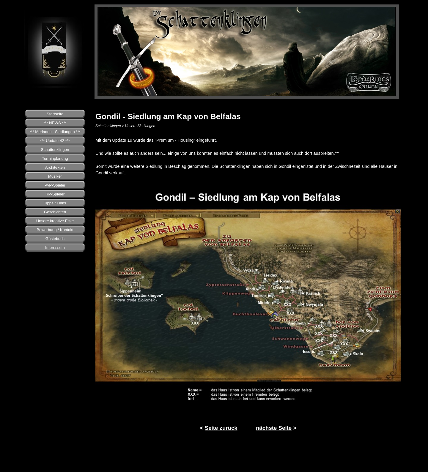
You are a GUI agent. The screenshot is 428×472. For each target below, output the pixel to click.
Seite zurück (221, 428)
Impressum (55, 247)
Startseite (55, 114)
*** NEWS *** (55, 123)
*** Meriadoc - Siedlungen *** (55, 132)
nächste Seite (274, 428)
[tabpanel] (248, 156)
